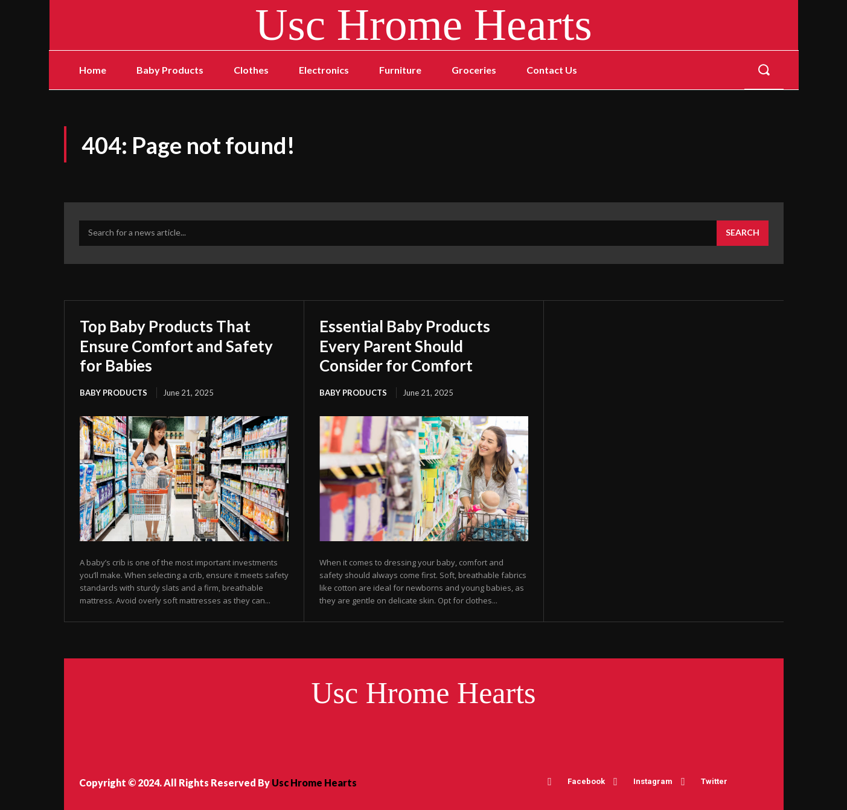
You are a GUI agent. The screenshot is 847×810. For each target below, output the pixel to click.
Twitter (714, 780)
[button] (763, 70)
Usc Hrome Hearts (314, 782)
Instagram (653, 780)
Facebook (586, 780)
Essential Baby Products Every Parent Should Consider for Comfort (410, 344)
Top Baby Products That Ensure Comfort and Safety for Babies (183, 344)
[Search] (743, 233)
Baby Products (113, 391)
